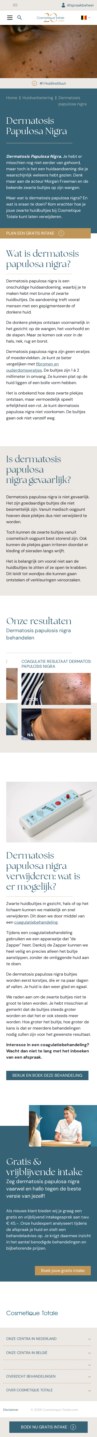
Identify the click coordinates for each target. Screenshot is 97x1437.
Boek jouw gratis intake (63, 1270)
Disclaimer (10, 1410)
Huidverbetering (38, 97)
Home (11, 97)
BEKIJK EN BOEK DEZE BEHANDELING (47, 1075)
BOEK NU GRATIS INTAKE (48, 1427)
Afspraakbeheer (77, 5)
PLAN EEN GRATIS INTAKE (35, 233)
